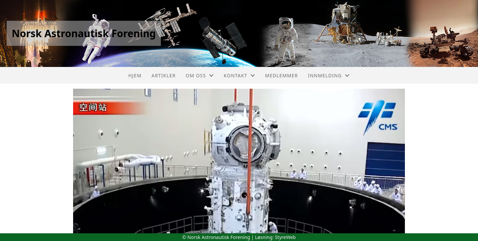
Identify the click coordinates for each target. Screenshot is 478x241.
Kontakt (239, 75)
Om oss (200, 75)
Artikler (164, 75)
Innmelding (329, 75)
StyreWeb (285, 237)
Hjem (135, 75)
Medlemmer (281, 75)
